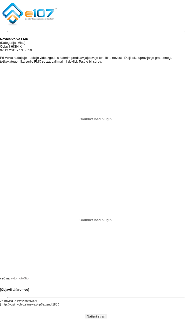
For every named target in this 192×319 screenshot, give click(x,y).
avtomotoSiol (19, 278)
